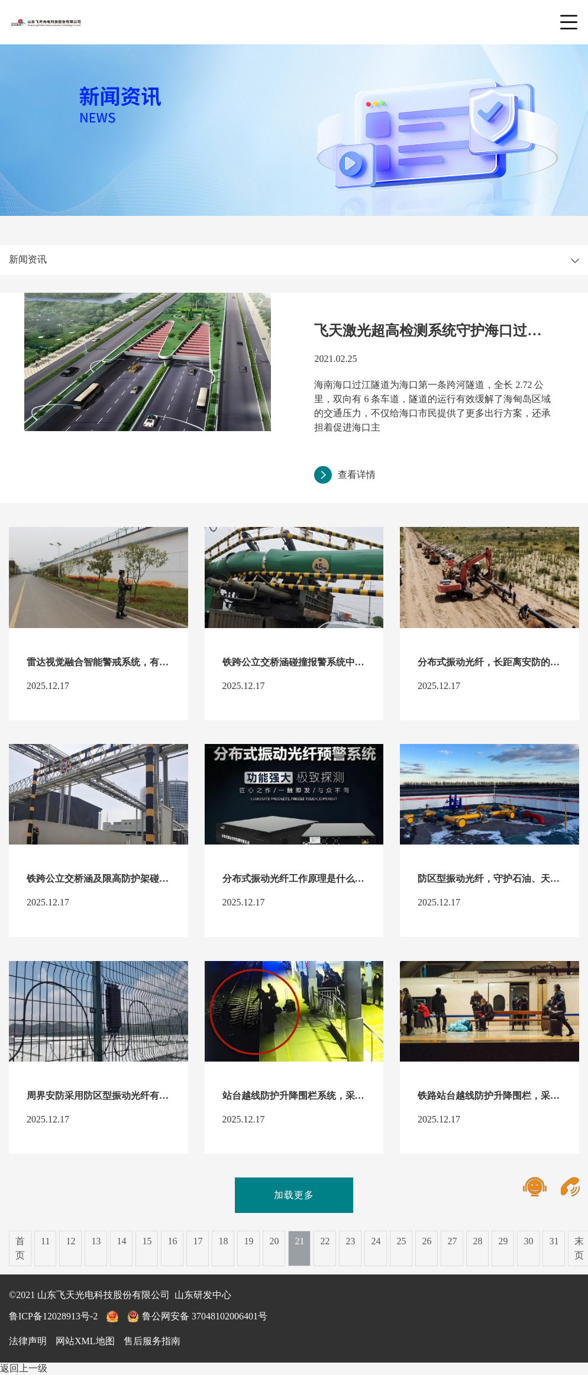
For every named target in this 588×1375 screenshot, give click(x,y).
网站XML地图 (85, 1341)
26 (426, 1241)
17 (197, 1241)
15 (146, 1241)
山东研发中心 (203, 1295)
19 (248, 1241)
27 (452, 1241)
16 (172, 1241)
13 (96, 1241)
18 (223, 1241)
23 (350, 1241)
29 (503, 1241)
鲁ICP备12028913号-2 (53, 1316)
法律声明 (28, 1341)
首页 (20, 1248)
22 (324, 1241)
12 (70, 1241)
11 (45, 1241)
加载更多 (294, 1195)
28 (477, 1241)
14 (121, 1241)
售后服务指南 (152, 1341)
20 (274, 1241)
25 (401, 1241)
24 (375, 1241)
